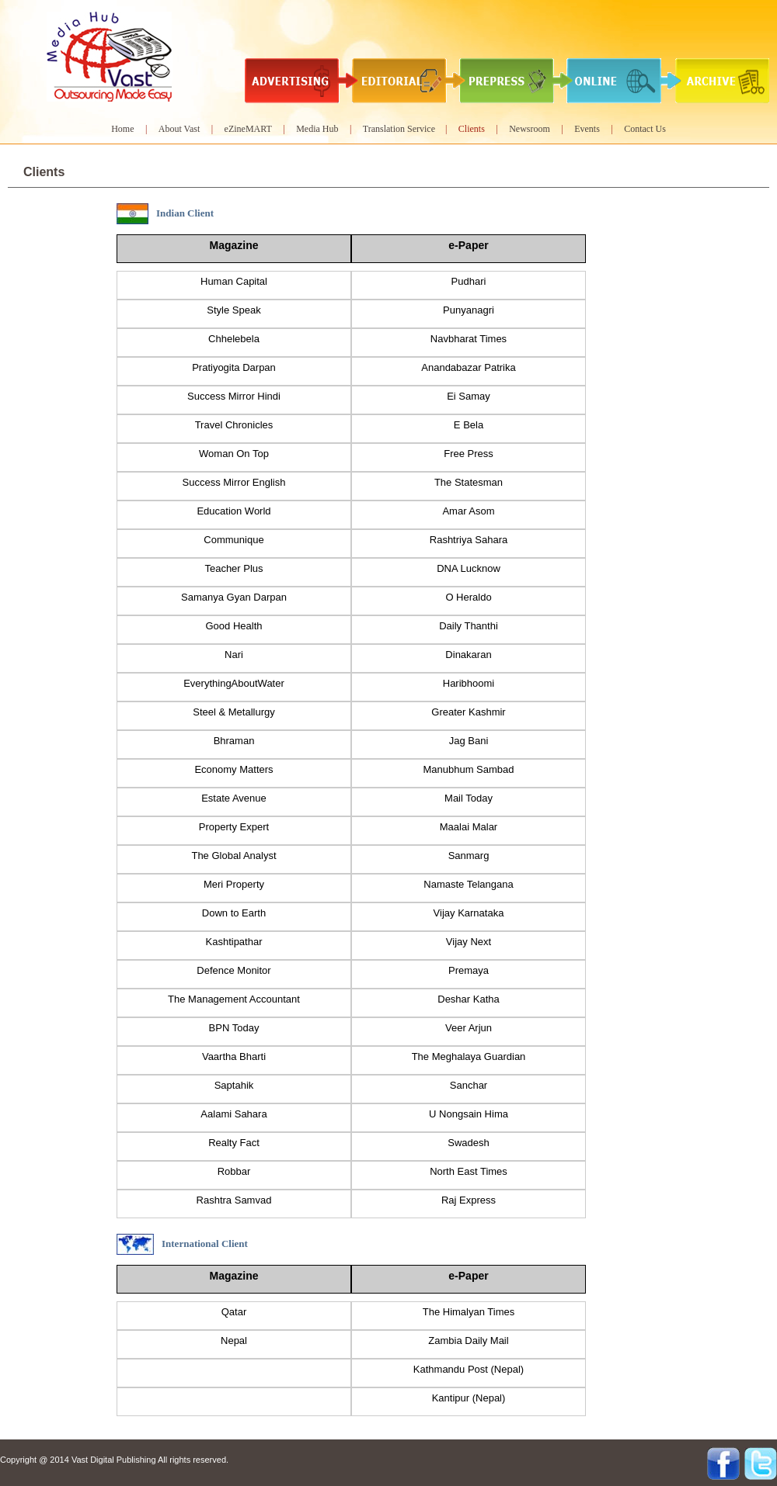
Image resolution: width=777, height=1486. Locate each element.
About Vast (179, 128)
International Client (205, 1243)
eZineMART (248, 128)
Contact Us (645, 128)
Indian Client (185, 213)
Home (122, 128)
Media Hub (317, 128)
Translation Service (400, 128)
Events (587, 128)
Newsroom (529, 128)
